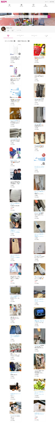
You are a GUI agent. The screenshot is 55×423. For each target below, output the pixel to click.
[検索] (49, 16)
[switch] (14, 41)
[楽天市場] (52, 1)
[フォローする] (18, 30)
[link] (15, 50)
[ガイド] (46, 1)
